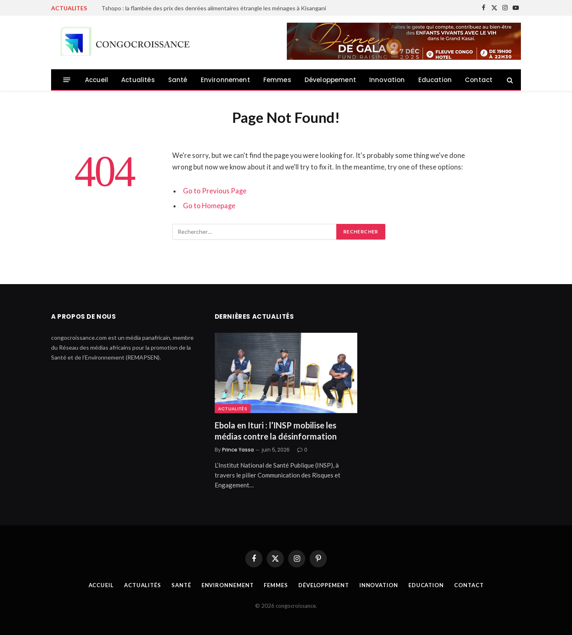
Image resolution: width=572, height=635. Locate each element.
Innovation (387, 79)
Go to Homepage (209, 206)
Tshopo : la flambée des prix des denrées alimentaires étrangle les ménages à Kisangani (213, 8)
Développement (330, 79)
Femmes (277, 79)
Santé (178, 79)
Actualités (138, 79)
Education (435, 79)
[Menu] (66, 80)
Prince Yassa (238, 449)
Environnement (225, 79)
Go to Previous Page (214, 191)
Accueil (96, 79)
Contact (478, 79)
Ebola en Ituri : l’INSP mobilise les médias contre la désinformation (276, 430)
